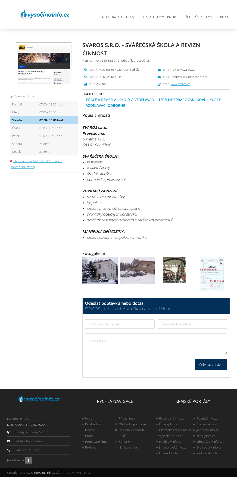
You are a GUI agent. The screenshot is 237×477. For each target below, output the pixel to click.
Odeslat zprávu (211, 364)
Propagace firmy (151, 17)
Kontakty (125, 441)
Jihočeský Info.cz (207, 430)
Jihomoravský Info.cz (173, 447)
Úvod (105, 17)
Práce (186, 17)
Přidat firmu (203, 17)
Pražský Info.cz (206, 424)
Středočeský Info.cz (209, 441)
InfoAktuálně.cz (44, 473)
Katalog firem (123, 17)
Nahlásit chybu (129, 447)
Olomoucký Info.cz (208, 447)
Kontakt (223, 17)
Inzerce (172, 17)
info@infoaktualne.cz (30, 441)
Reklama (91, 447)
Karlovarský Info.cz (208, 453)
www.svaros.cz (180, 84)
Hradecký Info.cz (170, 441)
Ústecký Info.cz (169, 424)
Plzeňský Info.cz (207, 418)
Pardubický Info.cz (171, 418)
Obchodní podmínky (133, 424)
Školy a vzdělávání (137, 99)
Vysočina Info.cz (170, 436)
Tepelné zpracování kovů (182, 99)
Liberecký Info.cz (170, 453)
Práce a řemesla (101, 99)
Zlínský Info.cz (205, 436)
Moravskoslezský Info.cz (175, 430)
